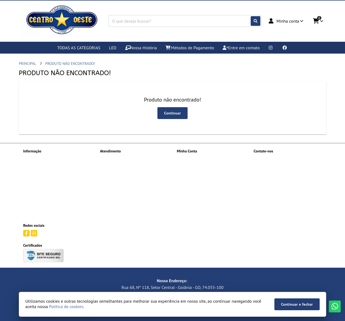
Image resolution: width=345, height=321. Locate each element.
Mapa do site (110, 165)
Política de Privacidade (41, 193)
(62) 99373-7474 (274, 167)
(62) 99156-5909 (274, 158)
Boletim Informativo (193, 172)
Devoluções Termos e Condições (48, 158)
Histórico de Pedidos (193, 165)
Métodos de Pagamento (42, 172)
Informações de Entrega (42, 165)
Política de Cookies (38, 186)
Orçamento (32, 179)
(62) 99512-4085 (274, 176)
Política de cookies (66, 306)
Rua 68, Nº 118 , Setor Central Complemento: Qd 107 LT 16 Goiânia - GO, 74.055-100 (285, 206)
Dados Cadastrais (190, 158)
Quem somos (33, 200)
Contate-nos (109, 158)
